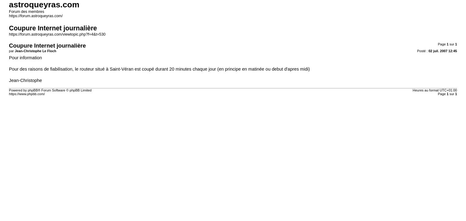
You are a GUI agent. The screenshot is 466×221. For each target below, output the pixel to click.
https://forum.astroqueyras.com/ (36, 16)
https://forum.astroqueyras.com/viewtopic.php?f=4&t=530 (57, 34)
